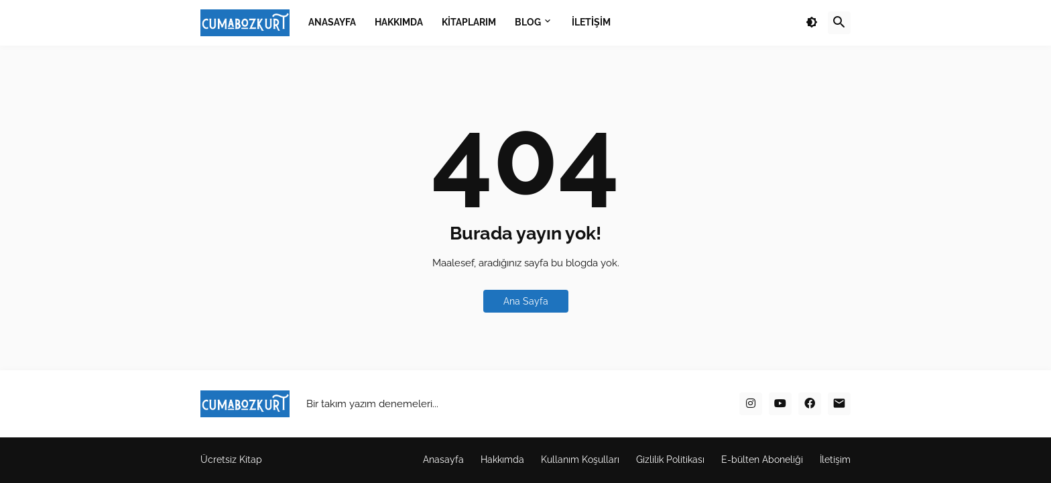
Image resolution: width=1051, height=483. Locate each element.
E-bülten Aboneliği (762, 459)
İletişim (835, 459)
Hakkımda (502, 459)
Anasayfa (443, 459)
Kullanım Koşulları (580, 459)
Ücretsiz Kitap (231, 459)
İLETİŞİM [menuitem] (591, 22)
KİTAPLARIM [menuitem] (469, 22)
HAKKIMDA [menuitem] (399, 22)
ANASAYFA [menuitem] (332, 22)
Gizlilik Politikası (670, 459)
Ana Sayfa (525, 301)
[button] (812, 22)
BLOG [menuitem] (528, 22)
